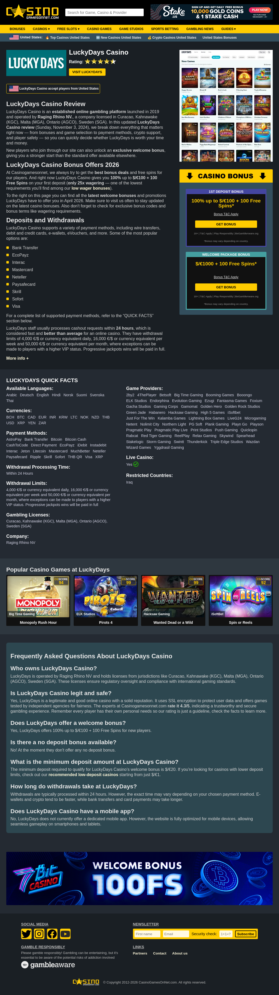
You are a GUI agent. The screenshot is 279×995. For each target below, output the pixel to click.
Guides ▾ (228, 29)
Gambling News (200, 29)
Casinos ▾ (41, 29)
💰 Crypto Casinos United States (172, 37)
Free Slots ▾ (68, 29)
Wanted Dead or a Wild (173, 622)
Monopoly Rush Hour (38, 622)
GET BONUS (226, 224)
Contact (159, 953)
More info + (17, 358)
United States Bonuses (220, 37)
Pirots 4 (105, 622)
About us (180, 953)
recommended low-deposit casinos (83, 774)
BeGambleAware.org (246, 233)
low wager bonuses (91, 188)
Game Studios (131, 29)
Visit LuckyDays (87, 72)
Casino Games (99, 29)
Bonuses (17, 29)
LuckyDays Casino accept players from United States (54, 88)
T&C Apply (206, 233)
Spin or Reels (240, 622)
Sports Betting (164, 29)
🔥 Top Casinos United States (67, 37)
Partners (140, 953)
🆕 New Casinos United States (118, 37)
